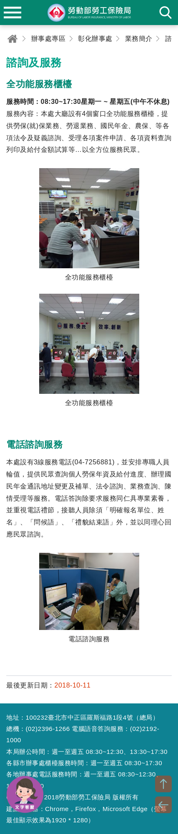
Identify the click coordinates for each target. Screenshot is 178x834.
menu (12, 12)
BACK (163, 804)
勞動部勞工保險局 (89, 12)
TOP (163, 784)
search (165, 12)
